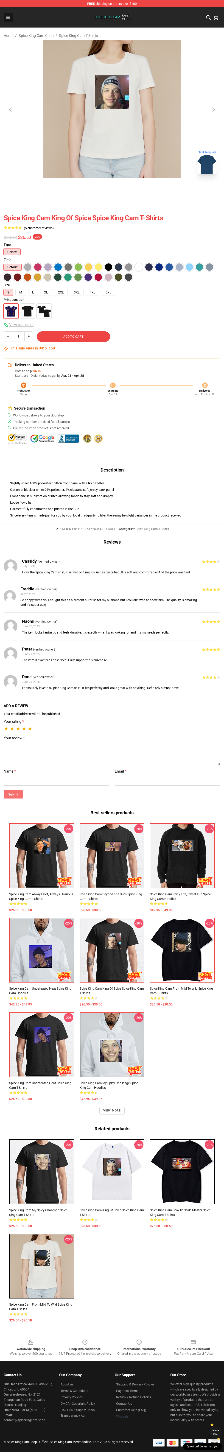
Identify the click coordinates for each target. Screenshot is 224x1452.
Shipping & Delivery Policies (135, 1384)
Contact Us (124, 1403)
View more (112, 1110)
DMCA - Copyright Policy (78, 1403)
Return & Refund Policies (133, 1397)
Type (7, 244)
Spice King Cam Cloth (36, 36)
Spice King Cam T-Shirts (78, 36)
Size (7, 285)
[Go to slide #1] (100, 188)
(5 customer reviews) (39, 228)
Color (7, 259)
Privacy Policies (72, 1397)
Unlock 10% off (215, 1432)
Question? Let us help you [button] (202, 1446)
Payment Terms (127, 1391)
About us (67, 1384)
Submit (13, 794)
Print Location (14, 300)
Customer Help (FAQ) (131, 1410)
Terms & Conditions (74, 1391)
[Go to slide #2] (124, 188)
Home (8, 36)
